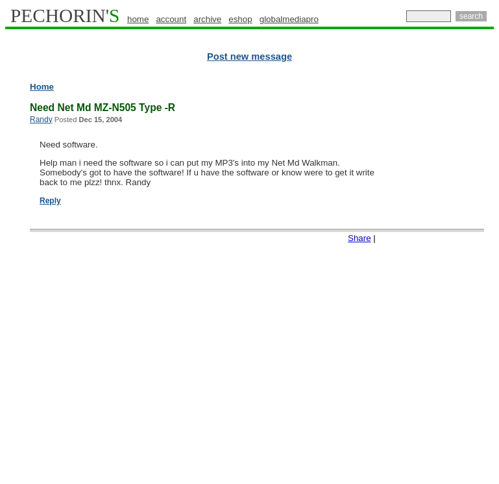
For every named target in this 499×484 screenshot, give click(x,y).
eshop (240, 19)
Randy (41, 119)
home (138, 19)
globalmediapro (289, 19)
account (171, 19)
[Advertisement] (444, 279)
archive (207, 19)
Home (42, 87)
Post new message (249, 56)
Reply (50, 200)
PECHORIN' (64, 15)
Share (359, 238)
